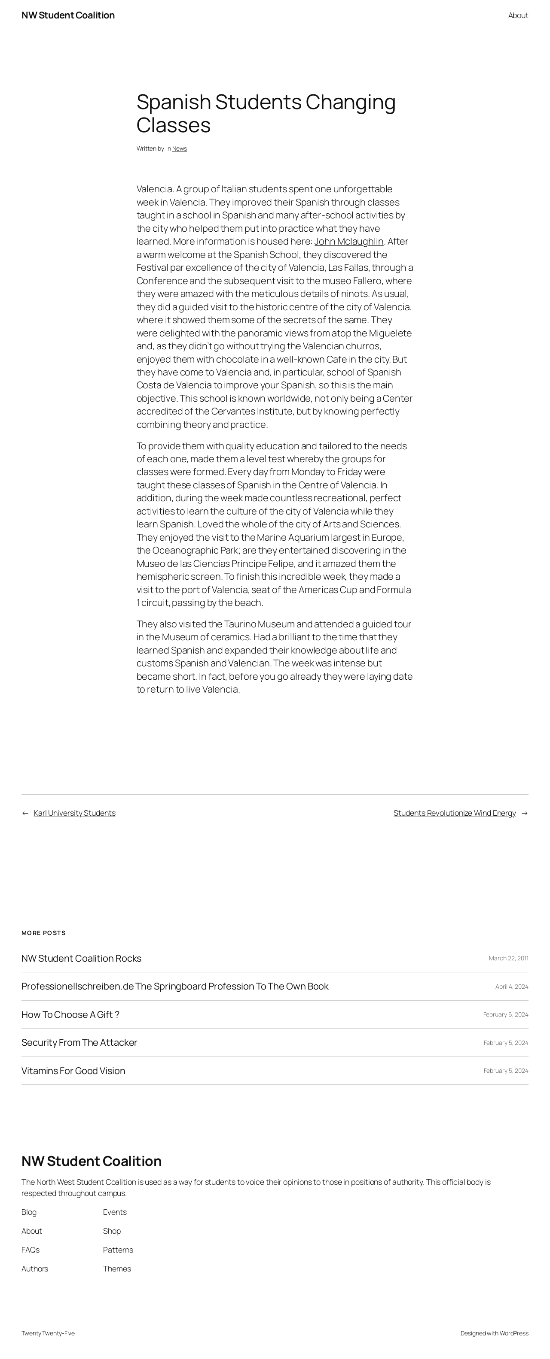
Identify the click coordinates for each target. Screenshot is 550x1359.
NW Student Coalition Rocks (81, 958)
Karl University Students (75, 813)
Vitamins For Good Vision (73, 1070)
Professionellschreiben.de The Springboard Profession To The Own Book (175, 986)
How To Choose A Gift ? (70, 1014)
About (518, 15)
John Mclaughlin (349, 241)
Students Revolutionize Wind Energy (455, 813)
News (179, 148)
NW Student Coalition (68, 15)
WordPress (514, 1333)
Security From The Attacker (79, 1042)
